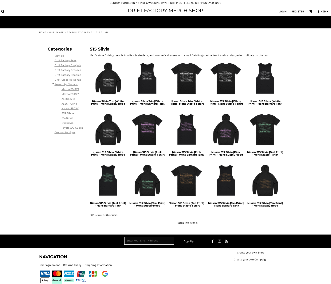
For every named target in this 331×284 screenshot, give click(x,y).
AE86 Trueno (69, 103)
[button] (2, 11)
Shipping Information (98, 265)
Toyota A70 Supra (72, 127)
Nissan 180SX (70, 108)
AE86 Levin (68, 98)
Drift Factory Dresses (68, 70)
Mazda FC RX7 (70, 94)
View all (59, 55)
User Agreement (50, 265)
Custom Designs (65, 132)
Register (297, 11)
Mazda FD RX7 (70, 89)
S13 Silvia (68, 122)
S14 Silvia (67, 118)
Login (283, 11)
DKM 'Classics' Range (68, 79)
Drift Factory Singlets (68, 65)
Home (42, 32)
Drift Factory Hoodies (68, 74)
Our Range (56, 32)
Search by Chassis (79, 32)
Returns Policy (72, 265)
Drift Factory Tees (65, 60)
